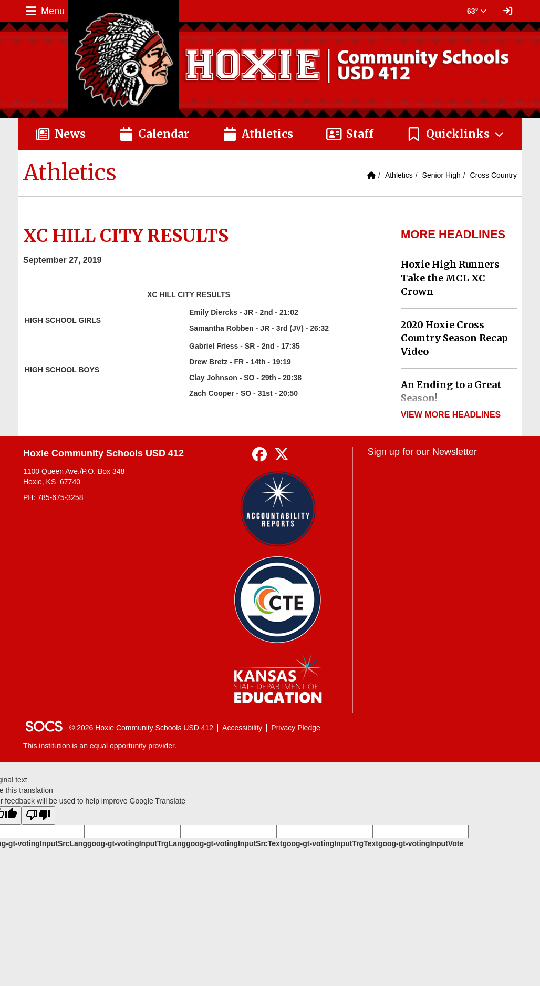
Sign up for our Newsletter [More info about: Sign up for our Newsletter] (422, 451)
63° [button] (476, 11)
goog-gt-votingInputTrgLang (136, 843)
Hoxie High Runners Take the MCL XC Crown (450, 277)
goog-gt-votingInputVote (420, 843)
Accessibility (242, 728)
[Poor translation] (38, 815)
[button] (455, 134)
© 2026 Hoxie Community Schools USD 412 (141, 728)
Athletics (399, 175)
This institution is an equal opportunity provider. (99, 745)
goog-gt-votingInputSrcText (234, 843)
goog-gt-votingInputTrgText (330, 843)
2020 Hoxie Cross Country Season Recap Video (454, 338)
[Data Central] (277, 600)
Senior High (441, 175)
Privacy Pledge (295, 728)
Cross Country (493, 175)
